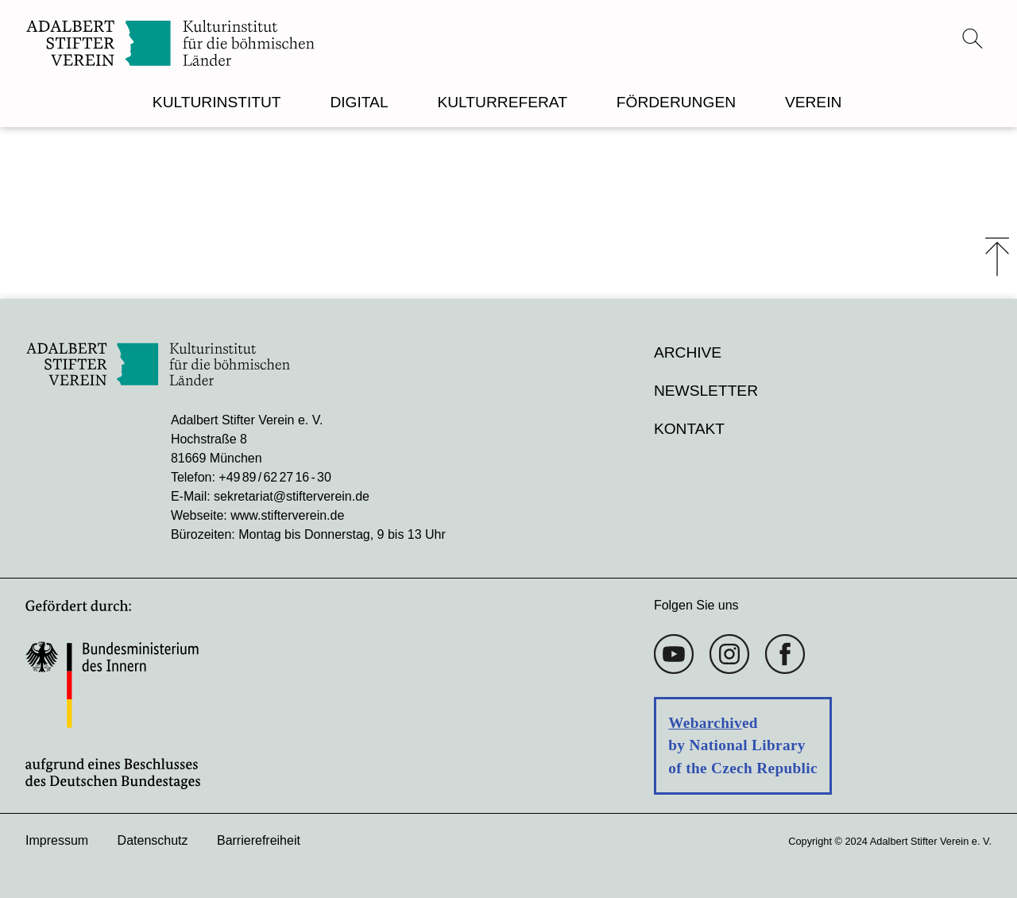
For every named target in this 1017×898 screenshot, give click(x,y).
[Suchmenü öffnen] (972, 38)
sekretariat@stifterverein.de (291, 496)
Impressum (56, 840)
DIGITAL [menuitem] (359, 102)
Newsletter (706, 390)
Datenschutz (153, 840)
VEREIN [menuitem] (813, 102)
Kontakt (689, 428)
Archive (687, 352)
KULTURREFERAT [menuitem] (502, 102)
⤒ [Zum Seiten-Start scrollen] (997, 257)
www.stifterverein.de (287, 515)
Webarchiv (705, 722)
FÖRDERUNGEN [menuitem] (676, 102)
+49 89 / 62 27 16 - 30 (274, 477)
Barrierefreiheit (258, 840)
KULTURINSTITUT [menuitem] (217, 102)
